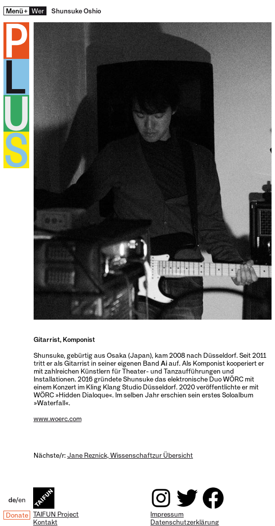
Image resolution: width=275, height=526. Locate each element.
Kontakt (45, 522)
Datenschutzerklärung (184, 522)
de (12, 500)
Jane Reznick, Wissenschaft (109, 455)
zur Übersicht (172, 455)
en (22, 500)
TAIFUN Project (56, 514)
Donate (17, 515)
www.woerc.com (58, 419)
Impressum (166, 514)
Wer (38, 11)
